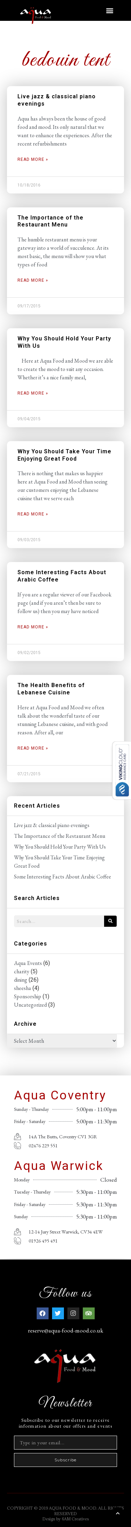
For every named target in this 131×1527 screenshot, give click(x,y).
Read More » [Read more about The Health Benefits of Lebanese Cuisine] (32, 748)
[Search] (110, 921)
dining (20, 979)
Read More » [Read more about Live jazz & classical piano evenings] (32, 159)
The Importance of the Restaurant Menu (50, 221)
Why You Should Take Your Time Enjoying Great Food (64, 455)
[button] (109, 10)
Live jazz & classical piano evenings (51, 825)
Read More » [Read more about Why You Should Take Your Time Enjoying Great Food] (32, 514)
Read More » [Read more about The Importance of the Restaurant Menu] (32, 280)
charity (21, 971)
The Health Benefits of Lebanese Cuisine (51, 689)
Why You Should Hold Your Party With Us (60, 846)
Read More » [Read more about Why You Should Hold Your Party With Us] (32, 393)
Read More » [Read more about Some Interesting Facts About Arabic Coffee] (32, 627)
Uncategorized (30, 1004)
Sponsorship (27, 996)
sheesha (22, 988)
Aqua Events (28, 963)
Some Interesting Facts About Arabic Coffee (62, 876)
